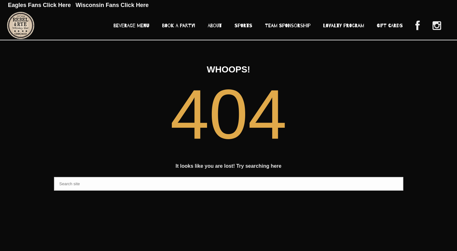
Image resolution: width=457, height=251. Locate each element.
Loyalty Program (343, 26)
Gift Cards (390, 26)
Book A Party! (178, 26)
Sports (243, 26)
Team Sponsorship (287, 26)
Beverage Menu (131, 26)
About (215, 26)
